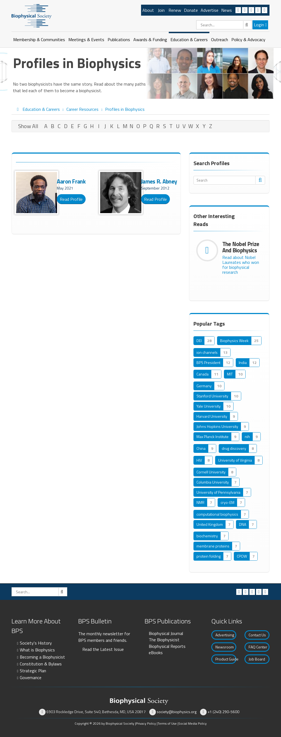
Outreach (219, 39)
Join (161, 10)
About (148, 10)
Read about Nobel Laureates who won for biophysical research (240, 264)
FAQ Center (258, 647)
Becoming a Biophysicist (42, 657)
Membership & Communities (39, 39)
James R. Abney (159, 181)
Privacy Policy (146, 723)
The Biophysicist (164, 639)
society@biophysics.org (176, 712)
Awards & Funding (150, 39)
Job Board (257, 659)
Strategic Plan (33, 670)
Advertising (224, 635)
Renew (174, 10)
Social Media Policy (192, 723)
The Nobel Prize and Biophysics (240, 247)
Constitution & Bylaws (41, 663)
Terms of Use (167, 723)
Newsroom (224, 647)
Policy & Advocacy (248, 39)
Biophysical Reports (167, 646)
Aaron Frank (71, 181)
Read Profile (71, 199)
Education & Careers (189, 39)
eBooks (156, 652)
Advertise (209, 10)
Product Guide (225, 659)
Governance (30, 677)
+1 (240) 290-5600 (223, 712)
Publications (119, 39)
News (226, 10)
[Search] (224, 24)
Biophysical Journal (166, 633)
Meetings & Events (86, 39)
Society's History (36, 643)
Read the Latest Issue (103, 649)
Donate (191, 10)
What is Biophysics (37, 649)
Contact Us (257, 635)
